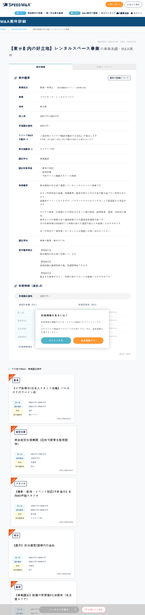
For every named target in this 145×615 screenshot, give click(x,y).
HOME (3, 29)
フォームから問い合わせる (82, 510)
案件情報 (40, 67)
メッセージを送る (59, 609)
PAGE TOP (72, 486)
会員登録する (88, 340)
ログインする (56, 340)
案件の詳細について (119, 78)
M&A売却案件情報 (18, 29)
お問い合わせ (114, 4)
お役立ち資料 (133, 4)
